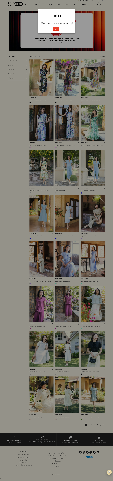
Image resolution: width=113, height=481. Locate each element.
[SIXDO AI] (109, 472)
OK (56, 29)
